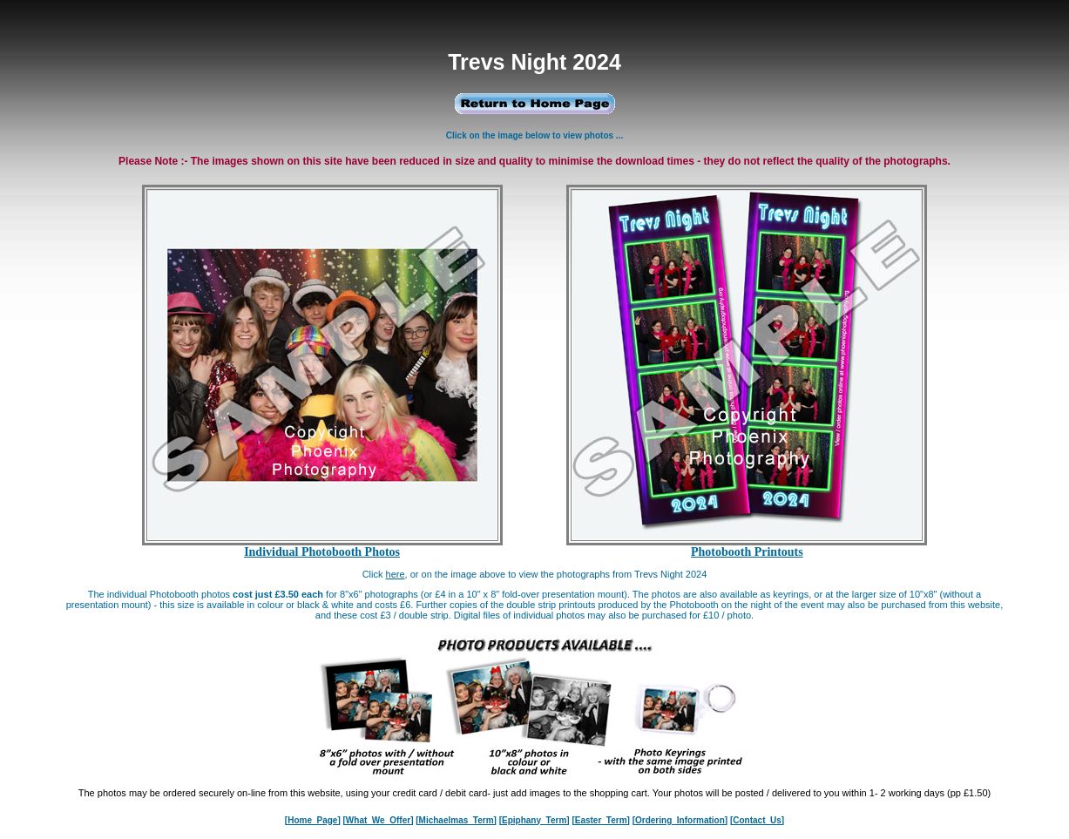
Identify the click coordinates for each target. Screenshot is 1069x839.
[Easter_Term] (601, 820)
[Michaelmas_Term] (456, 820)
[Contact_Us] (757, 820)
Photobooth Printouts (747, 551)
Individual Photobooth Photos (322, 551)
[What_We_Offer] (378, 820)
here (395, 574)
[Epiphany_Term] (534, 820)
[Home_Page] (313, 820)
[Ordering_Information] (680, 820)
